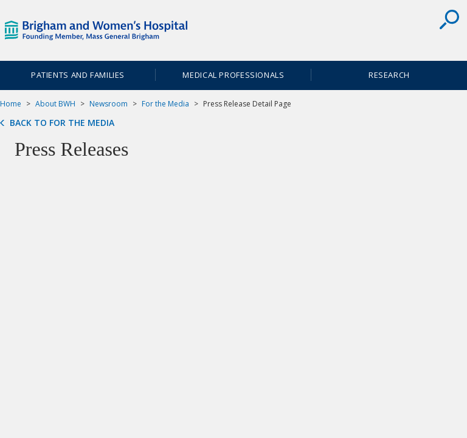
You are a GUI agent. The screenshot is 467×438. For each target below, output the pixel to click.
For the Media (165, 104)
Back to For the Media (62, 123)
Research (389, 74)
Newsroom (108, 104)
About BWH (55, 104)
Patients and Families (78, 74)
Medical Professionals (233, 74)
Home (10, 104)
